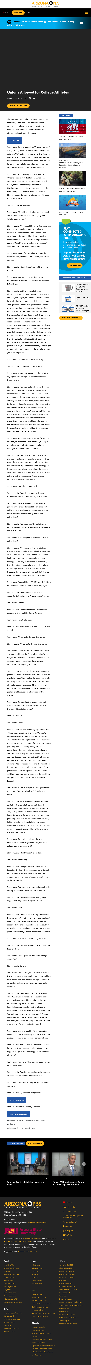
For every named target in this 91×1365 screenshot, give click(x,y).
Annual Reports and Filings (68, 1290)
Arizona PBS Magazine (66, 1271)
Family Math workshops (40, 1316)
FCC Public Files (69, 1207)
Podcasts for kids (37, 1310)
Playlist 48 (7, 1290)
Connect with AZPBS (66, 1265)
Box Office (62, 1280)
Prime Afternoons (10, 1296)
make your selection (71, 318)
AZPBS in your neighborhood (41, 1333)
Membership (63, 1311)
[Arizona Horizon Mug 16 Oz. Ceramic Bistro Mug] (68, 284)
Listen (6, 1309)
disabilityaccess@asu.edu (37, 1223)
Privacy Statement (70, 1222)
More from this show (18, 105)
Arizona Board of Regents (27, 1252)
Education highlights (38, 1327)
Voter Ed (34, 1277)
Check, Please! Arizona (11, 1268)
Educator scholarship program (42, 1339)
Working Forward (10, 1287)
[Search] (29, 12)
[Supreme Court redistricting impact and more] (27, 1154)
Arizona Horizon (37, 1268)
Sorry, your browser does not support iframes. (45, 58)
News (34, 1261)
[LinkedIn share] (31, 98)
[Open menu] (87, 12)
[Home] (45, 4)
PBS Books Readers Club (67, 1287)
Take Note (7, 1325)
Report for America (38, 1343)
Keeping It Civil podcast (12, 1328)
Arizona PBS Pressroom (67, 1274)
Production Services (65, 1284)
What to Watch (9, 1265)
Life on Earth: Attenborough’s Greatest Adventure (72, 190)
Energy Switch (9, 1277)
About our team (37, 1355)
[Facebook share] (27, 98)
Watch (6, 1261)
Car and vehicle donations (68, 1324)
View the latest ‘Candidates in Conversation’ (71, 138)
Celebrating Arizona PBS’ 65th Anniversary (71, 213)
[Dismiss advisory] (81, 23)
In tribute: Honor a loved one (69, 1318)
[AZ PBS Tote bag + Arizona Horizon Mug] (68, 305)
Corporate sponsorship (67, 1315)
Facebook (67, 1226)
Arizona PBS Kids (37, 1295)
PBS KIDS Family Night (39, 1301)
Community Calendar (66, 1277)
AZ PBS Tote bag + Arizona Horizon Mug (83, 308)
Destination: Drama (10, 1293)
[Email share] (35, 98)
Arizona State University (32, 1239)
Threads (67, 1239)
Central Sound (9, 1316)
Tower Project (64, 1321)
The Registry (36, 1336)
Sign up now (75, 265)
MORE (35, 1143)
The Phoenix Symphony (12, 1319)
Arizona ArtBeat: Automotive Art (21, 1128)
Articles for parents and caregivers (43, 1313)
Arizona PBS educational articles (42, 1349)
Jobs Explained (9, 1280)
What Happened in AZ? (12, 1274)
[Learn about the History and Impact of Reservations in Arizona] (72, 144)
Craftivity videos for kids (40, 1307)
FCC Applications (69, 1211)
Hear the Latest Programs (13, 1313)
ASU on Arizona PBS (10, 1299)
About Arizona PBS (65, 1268)
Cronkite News (37, 1280)
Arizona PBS (26, 1241)
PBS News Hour (37, 1284)
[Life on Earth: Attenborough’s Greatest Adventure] (72, 172)
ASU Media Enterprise (12, 1241)
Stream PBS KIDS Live (39, 1298)
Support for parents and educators (43, 1346)
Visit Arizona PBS (64, 1293)
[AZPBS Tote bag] (68, 295)
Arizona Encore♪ (9, 1322)
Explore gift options (65, 1299)
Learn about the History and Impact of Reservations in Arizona (70, 165)
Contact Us (63, 1296)
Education (36, 1323)
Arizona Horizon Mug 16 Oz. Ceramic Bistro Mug (83, 288)
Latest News (36, 1265)
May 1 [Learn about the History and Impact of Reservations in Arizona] (63, 160)
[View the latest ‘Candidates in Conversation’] (72, 120)
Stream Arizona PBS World (13, 1302)
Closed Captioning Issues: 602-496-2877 (73, 1217)
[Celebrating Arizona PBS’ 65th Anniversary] (72, 196)
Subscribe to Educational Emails (42, 1352)
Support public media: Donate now (71, 1305)
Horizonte (35, 1271)
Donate (67, 1202)
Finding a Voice (9, 1332)
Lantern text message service (41, 1304)
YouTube (67, 1235)
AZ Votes (35, 1274)
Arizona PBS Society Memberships (70, 1302)
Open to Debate (9, 1284)
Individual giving (64, 1308)
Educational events (38, 1330)
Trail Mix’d (7, 1271)
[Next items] (84, 1164)
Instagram (68, 1231)
